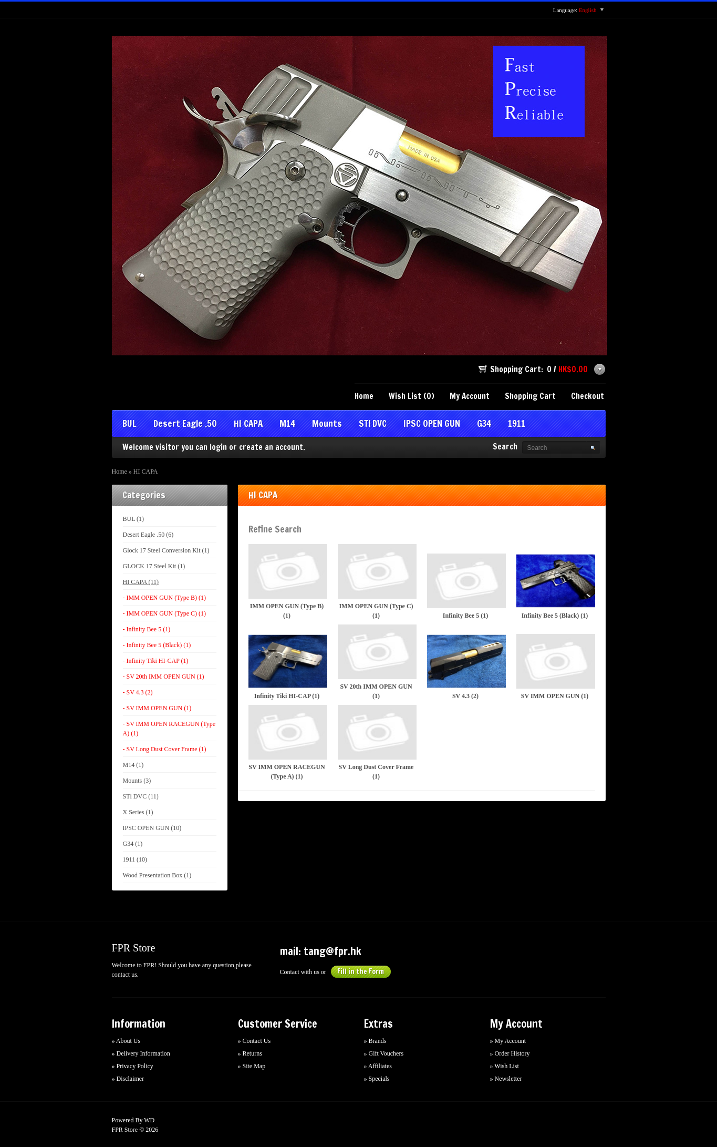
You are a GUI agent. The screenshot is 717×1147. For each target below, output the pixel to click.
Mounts (327, 424)
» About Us (126, 1040)
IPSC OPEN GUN (431, 424)
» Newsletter (506, 1078)
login (218, 447)
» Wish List (504, 1066)
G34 (484, 424)
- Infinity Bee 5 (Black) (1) (157, 645)
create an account (271, 447)
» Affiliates (378, 1066)
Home (364, 396)
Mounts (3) (137, 780)
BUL (129, 424)
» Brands (375, 1040)
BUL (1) (133, 519)
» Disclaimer (128, 1078)
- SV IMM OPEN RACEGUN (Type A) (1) (169, 728)
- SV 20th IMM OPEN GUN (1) (163, 676)
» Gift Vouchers (384, 1053)
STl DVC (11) (141, 796)
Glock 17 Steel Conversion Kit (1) (166, 550)
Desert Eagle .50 (185, 424)
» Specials (377, 1078)
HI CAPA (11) (141, 582)
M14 (287, 424)
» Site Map (252, 1066)
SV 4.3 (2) (465, 667)
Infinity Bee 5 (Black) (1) (555, 586)
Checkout (587, 396)
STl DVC (373, 424)
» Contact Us (254, 1040)
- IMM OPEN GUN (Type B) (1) (164, 597)
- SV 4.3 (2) (138, 692)
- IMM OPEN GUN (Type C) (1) (164, 613)
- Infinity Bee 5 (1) (147, 629)
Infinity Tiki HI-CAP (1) (287, 667)
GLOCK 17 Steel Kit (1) (154, 566)
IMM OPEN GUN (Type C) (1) (376, 581)
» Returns (250, 1053)
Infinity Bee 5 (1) (465, 586)
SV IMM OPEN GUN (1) (555, 667)
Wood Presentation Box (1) (157, 875)
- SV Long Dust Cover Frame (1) (164, 749)
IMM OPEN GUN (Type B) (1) (287, 581)
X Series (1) (138, 812)
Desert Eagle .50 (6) (148, 534)
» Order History (510, 1053)
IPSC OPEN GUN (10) (152, 828)
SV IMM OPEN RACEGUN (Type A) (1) (287, 742)
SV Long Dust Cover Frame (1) (376, 742)
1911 (516, 424)
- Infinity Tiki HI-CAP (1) (156, 660)
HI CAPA (248, 424)
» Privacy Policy (132, 1066)
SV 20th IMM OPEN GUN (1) (376, 662)
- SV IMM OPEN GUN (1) (157, 708)
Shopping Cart (530, 396)
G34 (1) (133, 843)
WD (149, 1120)
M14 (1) (133, 765)
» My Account (508, 1040)
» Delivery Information (141, 1053)
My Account (470, 396)
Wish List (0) (411, 396)
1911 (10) (135, 859)
